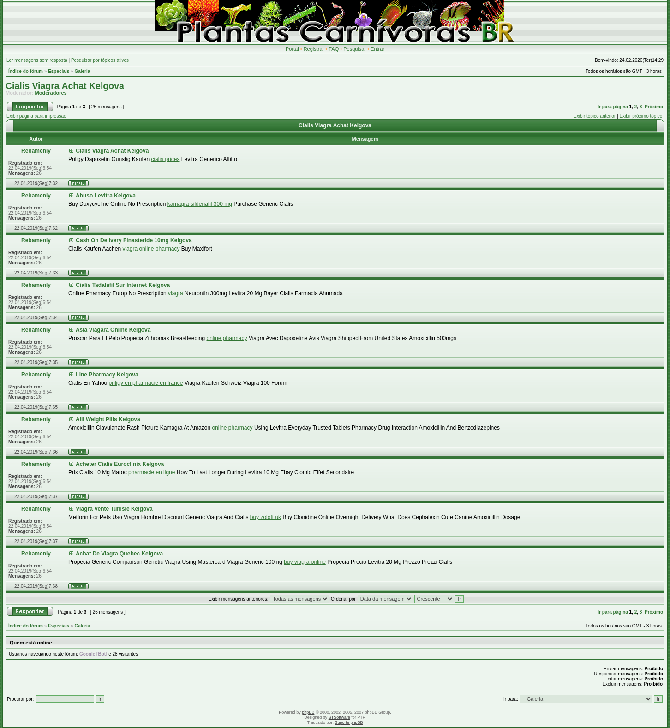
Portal (292, 49)
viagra (175, 293)
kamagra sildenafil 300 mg (200, 204)
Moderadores (51, 92)
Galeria (82, 71)
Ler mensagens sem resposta (36, 60)
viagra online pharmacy (150, 248)
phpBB (308, 712)
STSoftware (339, 717)
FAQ (334, 49)
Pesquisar (354, 49)
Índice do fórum (25, 71)
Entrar (377, 49)
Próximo (654, 106)
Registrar (314, 49)
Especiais (58, 71)
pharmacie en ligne (151, 472)
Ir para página (613, 106)
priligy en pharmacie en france (146, 383)
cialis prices (165, 159)
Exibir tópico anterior (595, 116)
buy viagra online (305, 562)
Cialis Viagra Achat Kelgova (65, 86)
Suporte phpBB (349, 722)
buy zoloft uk (265, 517)
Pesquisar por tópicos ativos (100, 60)
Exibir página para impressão (36, 116)
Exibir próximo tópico (640, 116)
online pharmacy (226, 338)
